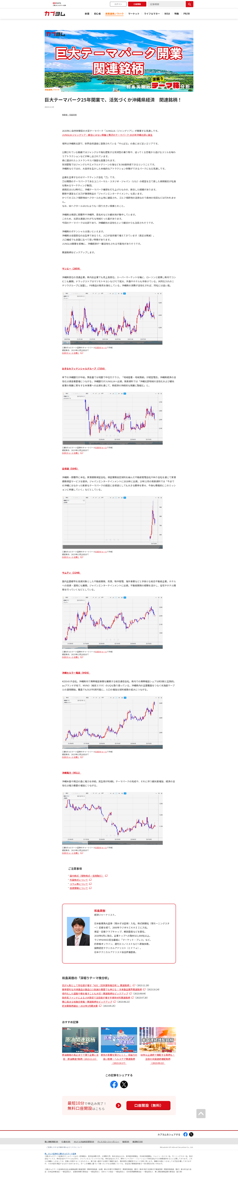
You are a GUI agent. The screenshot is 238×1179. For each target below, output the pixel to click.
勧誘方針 (125, 1141)
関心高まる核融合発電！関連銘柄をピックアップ (87, 1001)
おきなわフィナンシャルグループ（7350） (84, 368)
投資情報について (79, 888)
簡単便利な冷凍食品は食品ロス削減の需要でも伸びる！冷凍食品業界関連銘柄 (102, 989)
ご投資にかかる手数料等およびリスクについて (64, 1147)
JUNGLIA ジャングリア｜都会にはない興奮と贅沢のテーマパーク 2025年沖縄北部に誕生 (107, 134)
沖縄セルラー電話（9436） (76, 672)
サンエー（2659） (71, 268)
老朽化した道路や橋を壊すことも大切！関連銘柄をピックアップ (95, 993)
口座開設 (137, 4)
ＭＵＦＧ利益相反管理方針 (84, 1141)
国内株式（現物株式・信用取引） (87, 875)
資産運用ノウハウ (114, 13)
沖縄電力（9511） (71, 772)
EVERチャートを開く (70, 353)
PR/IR (187, 13)
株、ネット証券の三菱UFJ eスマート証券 (60, 1153)
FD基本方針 (66, 1141)
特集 (176, 13)
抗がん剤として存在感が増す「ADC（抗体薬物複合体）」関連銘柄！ (96, 985)
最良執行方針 (138, 1141)
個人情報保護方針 (51, 1141)
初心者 (97, 13)
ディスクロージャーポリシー (108, 1141)
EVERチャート (101, 347)
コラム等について (79, 884)
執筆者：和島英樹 (69, 114)
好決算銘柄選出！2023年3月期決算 (80, 1005)
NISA (167, 13)
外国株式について (79, 879)
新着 (87, 13)
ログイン (118, 4)
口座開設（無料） (148, 1105)
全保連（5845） (70, 468)
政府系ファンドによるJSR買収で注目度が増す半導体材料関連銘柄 (96, 997)
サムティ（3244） (71, 572)
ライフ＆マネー (152, 13)
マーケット (133, 13)
